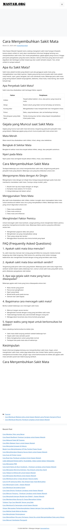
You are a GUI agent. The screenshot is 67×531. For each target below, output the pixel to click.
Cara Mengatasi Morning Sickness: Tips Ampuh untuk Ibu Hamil (25, 470)
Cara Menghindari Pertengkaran (14, 514)
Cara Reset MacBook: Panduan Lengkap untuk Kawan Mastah (24, 437)
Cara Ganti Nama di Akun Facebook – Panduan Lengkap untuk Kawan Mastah (29, 467)
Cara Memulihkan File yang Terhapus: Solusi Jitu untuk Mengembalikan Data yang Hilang (33, 517)
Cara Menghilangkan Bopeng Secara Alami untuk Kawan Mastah (25, 452)
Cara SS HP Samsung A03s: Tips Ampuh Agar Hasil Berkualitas (24, 482)
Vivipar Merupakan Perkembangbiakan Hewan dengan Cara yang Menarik (28, 508)
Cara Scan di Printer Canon (12, 455)
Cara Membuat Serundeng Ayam (14, 488)
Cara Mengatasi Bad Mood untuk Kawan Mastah (19, 476)
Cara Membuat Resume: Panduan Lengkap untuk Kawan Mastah (27, 420)
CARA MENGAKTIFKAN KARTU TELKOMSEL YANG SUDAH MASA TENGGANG (28, 461)
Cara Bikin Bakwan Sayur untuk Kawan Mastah (19, 443)
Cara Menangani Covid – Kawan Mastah (16, 485)
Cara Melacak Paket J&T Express (14, 440)
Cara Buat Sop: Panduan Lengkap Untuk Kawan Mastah (22, 458)
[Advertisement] (33, 22)
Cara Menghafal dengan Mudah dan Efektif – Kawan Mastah (23, 496)
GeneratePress (44, 528)
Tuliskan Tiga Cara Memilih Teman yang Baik (18, 502)
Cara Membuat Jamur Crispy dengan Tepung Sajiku (20, 479)
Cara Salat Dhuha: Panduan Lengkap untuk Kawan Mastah (23, 490)
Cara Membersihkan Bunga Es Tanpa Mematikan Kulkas (22, 499)
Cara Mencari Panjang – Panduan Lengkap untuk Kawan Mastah (25, 493)
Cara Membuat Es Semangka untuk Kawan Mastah (20, 505)
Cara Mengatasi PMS (10, 464)
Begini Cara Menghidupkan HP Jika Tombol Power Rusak (22, 449)
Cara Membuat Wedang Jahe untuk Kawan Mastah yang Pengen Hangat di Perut (33, 417)
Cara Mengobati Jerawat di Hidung (15, 446)
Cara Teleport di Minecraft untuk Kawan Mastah (19, 473)
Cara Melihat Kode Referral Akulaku (15, 511)
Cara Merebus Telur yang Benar (14, 434)
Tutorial (7, 414)
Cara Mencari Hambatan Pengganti (15, 520)
